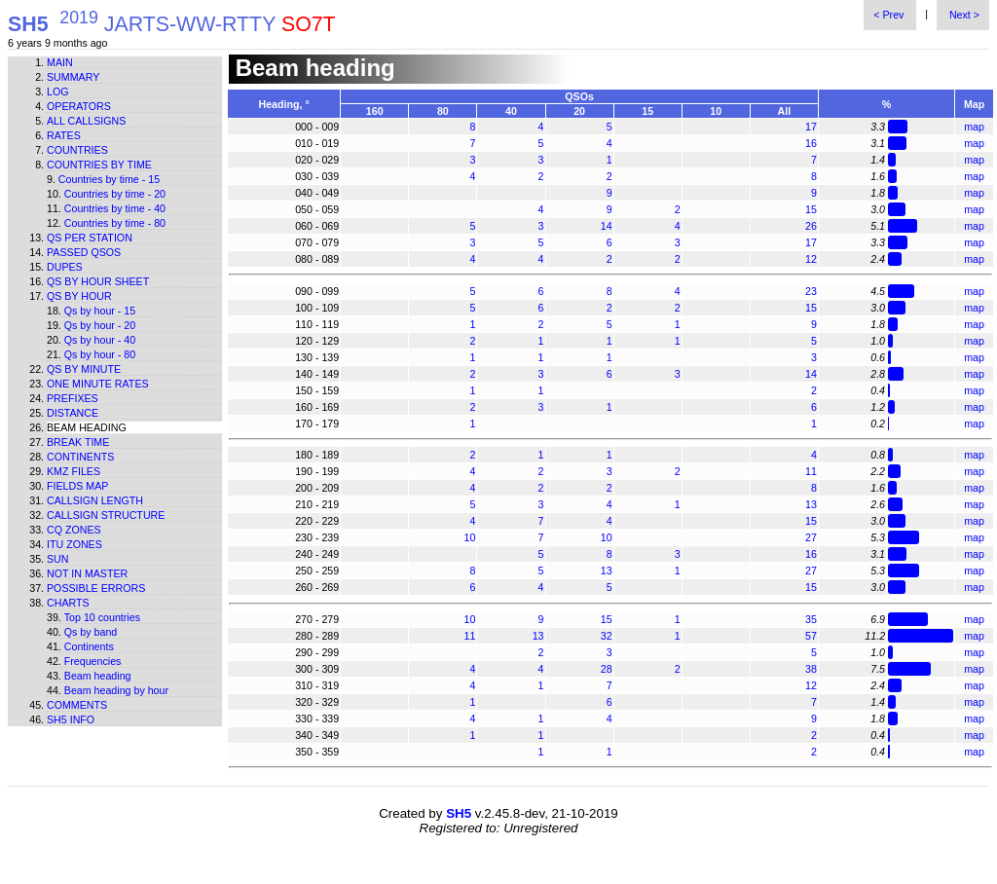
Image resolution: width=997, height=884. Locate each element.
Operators (79, 106)
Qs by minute (84, 369)
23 (811, 291)
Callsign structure (106, 515)
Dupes (65, 267)
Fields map (77, 486)
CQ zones (74, 529)
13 (811, 504)
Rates (64, 135)
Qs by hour (79, 296)
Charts (68, 602)
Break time (78, 442)
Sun (58, 559)
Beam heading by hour (116, 690)
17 (811, 126)
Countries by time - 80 (115, 223)
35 (811, 619)
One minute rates (98, 383)
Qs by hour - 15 (99, 310)
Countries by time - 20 (115, 194)
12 (811, 259)
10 (470, 537)
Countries (77, 150)
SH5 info (70, 719)
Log (58, 91)
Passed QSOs (84, 252)
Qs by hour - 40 (99, 340)
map (974, 126)
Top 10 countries (102, 617)
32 (606, 636)
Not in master (87, 573)
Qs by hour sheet (98, 281)
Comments (77, 705)
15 (811, 209)
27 (811, 537)
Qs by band (91, 632)
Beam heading (97, 675)
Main (60, 62)
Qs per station (89, 237)
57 (811, 636)
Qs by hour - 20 (99, 325)
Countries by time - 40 (115, 208)
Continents (80, 456)
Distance (72, 413)
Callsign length (95, 500)
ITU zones (74, 544)
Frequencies (93, 661)
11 (811, 471)
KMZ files (73, 471)
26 (811, 226)
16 (811, 143)
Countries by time (99, 164)
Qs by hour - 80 (99, 354)
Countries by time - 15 (109, 179)
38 (811, 669)
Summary (73, 77)
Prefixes (72, 398)
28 (606, 669)
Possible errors (96, 588)
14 (606, 226)
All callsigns (86, 121)
